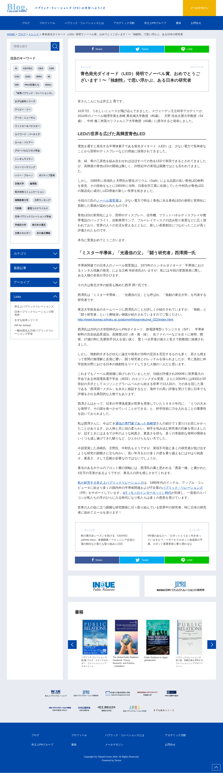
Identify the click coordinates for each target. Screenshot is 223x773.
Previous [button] (72, 654)
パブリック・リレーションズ (182, 487)
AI (16, 68)
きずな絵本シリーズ (25, 101)
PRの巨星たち (32, 85)
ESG (28, 76)
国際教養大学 (22, 208)
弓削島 (18, 217)
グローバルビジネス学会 (27, 151)
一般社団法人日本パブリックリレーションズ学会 (34, 341)
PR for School (23, 333)
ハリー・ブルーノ (24, 175)
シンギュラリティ (24, 159)
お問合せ (196, 22)
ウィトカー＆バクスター (27, 126)
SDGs (48, 85)
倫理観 (18, 192)
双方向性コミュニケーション (29, 200)
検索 (55, 46)
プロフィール (47, 22)
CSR (51, 68)
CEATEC (28, 68)
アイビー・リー (23, 109)
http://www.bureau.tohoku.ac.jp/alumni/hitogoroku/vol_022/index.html (125, 319)
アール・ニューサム (25, 118)
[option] (95, 653)
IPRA (39, 76)
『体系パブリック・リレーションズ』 (34, 93)
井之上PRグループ (155, 22)
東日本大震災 (39, 233)
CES (41, 68)
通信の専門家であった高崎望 (135, 423)
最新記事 (20, 276)
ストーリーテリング (25, 167)
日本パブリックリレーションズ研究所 (34, 322)
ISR (17, 85)
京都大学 (41, 184)
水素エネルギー (23, 241)
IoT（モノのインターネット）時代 (147, 493)
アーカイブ (22, 291)
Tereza (117, 760)
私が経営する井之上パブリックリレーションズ (111, 482)
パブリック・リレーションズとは (84, 22)
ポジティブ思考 (23, 184)
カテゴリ (20, 262)
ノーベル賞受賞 (107, 200)
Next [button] (211, 654)
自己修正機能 (43, 241)
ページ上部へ (216, 767)
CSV (17, 76)
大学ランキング (42, 208)
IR (49, 76)
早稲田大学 (20, 233)
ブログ (25, 22)
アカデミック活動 (124, 22)
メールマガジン (199, 7)
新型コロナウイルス (38, 217)
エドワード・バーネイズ (27, 134)
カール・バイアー (24, 142)
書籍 (178, 22)
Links (17, 305)
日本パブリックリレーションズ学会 (33, 225)
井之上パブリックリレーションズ (34, 315)
